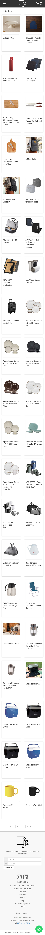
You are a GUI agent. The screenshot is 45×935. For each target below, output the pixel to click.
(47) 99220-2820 (22, 923)
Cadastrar (8, 867)
